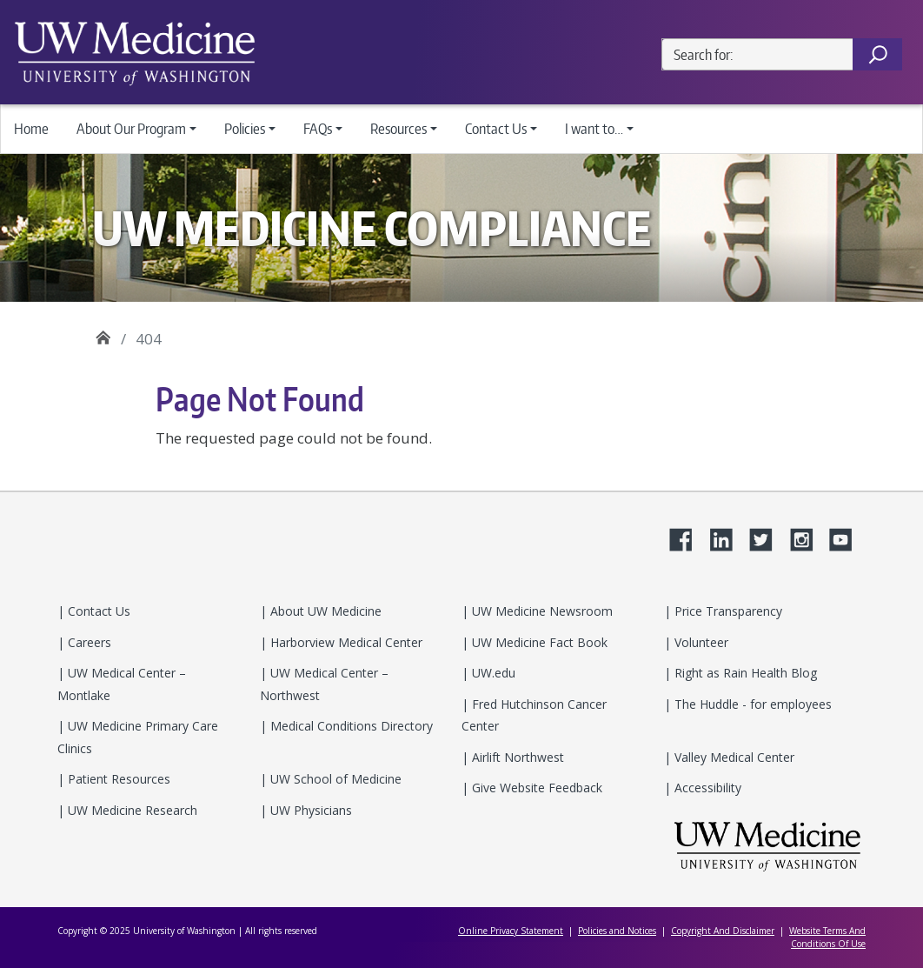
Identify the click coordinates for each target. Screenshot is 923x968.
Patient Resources (117, 779)
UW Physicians (309, 810)
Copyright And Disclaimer (722, 931)
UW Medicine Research (130, 810)
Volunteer (699, 642)
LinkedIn (727, 536)
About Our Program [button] (131, 128)
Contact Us (97, 611)
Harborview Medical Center (344, 642)
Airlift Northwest (516, 757)
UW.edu (491, 672)
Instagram (807, 536)
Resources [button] (398, 128)
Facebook (687, 536)
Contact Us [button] (496, 128)
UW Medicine (768, 846)
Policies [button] (244, 128)
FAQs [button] (317, 128)
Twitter (767, 536)
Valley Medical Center (732, 757)
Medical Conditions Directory (350, 726)
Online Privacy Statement (510, 931)
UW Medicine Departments (136, 52)
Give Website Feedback (535, 787)
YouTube (847, 536)
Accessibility (706, 787)
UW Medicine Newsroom (540, 611)
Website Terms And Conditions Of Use (827, 937)
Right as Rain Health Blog (744, 672)
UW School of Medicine (334, 779)
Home (31, 128)
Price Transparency (726, 611)
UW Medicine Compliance (103, 332)
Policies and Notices (617, 931)
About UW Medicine (324, 611)
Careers (87, 642)
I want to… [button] (594, 128)
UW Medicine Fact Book (538, 642)
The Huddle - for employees (751, 704)
